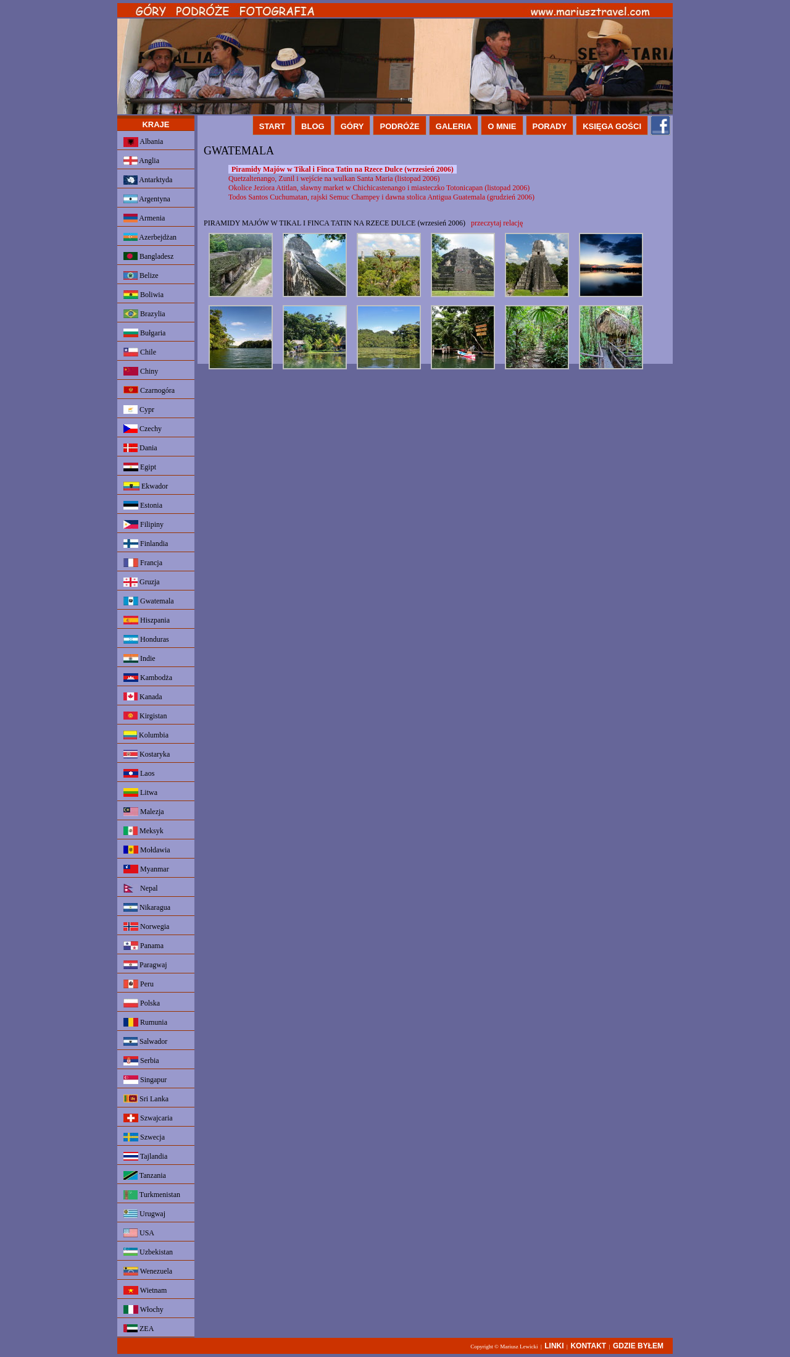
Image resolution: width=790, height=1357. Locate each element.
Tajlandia (145, 1156)
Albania (143, 142)
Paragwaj (145, 964)
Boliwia (143, 294)
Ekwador (145, 486)
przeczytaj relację (497, 223)
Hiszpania (146, 620)
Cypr (138, 409)
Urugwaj (144, 1213)
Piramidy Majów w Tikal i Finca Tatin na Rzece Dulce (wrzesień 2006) (342, 169)
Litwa (140, 792)
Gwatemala (148, 601)
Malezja (143, 811)
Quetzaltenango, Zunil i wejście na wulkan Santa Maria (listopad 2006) (334, 178)
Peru (138, 984)
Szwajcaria (148, 1118)
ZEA (138, 1328)
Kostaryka (146, 754)
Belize (141, 275)
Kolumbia (145, 735)
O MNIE (502, 126)
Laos (138, 773)
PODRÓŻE (399, 126)
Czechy (142, 428)
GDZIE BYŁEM (638, 1346)
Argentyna (146, 199)
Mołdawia (146, 850)
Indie (139, 658)
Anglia (141, 160)
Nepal (140, 888)
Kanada (142, 696)
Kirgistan (145, 716)
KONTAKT (588, 1346)
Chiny (140, 371)
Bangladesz (148, 256)
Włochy (143, 1309)
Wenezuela (147, 1271)
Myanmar (146, 869)
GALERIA (454, 126)
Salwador (145, 1041)
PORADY (550, 126)
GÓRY (352, 126)
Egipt (139, 467)
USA (138, 1233)
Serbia (141, 1060)
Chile (139, 352)
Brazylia (144, 313)
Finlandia (145, 543)
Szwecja (144, 1137)
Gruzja (141, 582)
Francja (142, 562)
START (272, 126)
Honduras (146, 639)
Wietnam (145, 1290)
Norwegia (146, 926)
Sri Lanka (145, 1098)
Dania (140, 447)
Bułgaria (144, 333)
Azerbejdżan (150, 237)
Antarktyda (147, 180)
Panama (143, 945)
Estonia (142, 505)
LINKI (553, 1346)
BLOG (313, 126)
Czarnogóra (149, 390)
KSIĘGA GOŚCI (612, 126)
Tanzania (144, 1175)
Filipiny (143, 524)
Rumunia (145, 1022)
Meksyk (143, 830)
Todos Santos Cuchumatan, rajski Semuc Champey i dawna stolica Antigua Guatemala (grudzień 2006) (381, 197)
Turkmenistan (151, 1194)
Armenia (144, 218)
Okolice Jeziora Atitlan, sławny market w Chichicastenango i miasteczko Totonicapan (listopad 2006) (379, 187)
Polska (141, 1003)
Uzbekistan (148, 1252)
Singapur (145, 1079)
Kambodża (147, 677)
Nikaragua (146, 907)
